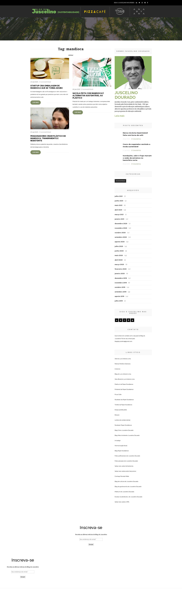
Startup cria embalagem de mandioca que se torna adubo (46, 87)
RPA (128, 502)
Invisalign (118, 440)
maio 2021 (118, 205)
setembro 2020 (121, 237)
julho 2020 (119, 246)
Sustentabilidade (45, 82)
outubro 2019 (120, 287)
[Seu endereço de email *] (91, 539)
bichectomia (129, 466)
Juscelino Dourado (127, 430)
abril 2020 (119, 260)
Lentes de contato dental (122, 420)
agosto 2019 (119, 296)
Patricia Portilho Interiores (122, 364)
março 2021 (119, 214)
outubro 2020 (120, 233)
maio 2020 (119, 255)
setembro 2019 (120, 292)
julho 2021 (119, 196)
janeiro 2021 (119, 219)
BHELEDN (123, 410)
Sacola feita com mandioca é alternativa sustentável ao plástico (88, 95)
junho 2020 (119, 251)
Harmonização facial (121, 445)
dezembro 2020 (121, 223)
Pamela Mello (124, 476)
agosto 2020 (120, 242)
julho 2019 (119, 301)
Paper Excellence (127, 384)
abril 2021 (118, 210)
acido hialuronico (131, 471)
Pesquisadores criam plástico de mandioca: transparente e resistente (48, 138)
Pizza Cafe (118, 394)
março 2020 (119, 264)
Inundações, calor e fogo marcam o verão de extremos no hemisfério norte (137, 158)
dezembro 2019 (121, 278)
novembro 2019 (121, 283)
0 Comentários (136, 139)
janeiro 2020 (120, 273)
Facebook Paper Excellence (123, 425)
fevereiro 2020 (121, 269)
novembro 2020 (121, 228)
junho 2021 (119, 201)
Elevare (117, 415)
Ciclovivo (117, 369)
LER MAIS (35, 102)
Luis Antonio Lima (125, 358)
